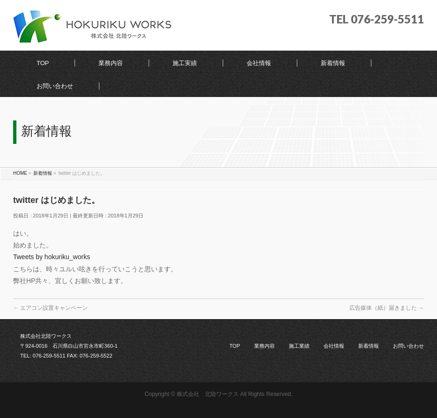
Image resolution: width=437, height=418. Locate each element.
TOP (234, 346)
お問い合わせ (408, 346)
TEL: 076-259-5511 (42, 355)
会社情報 (334, 346)
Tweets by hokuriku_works (51, 257)
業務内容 (264, 346)
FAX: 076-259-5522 (89, 355)
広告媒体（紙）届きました (386, 308)
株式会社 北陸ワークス (208, 394)
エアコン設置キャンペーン (50, 308)
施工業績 (299, 346)
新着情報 (368, 346)
